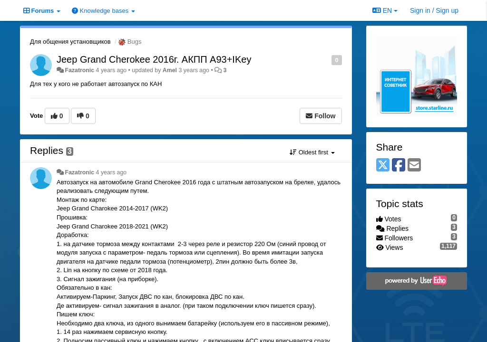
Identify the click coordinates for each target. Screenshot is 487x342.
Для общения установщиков (70, 41)
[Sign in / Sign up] (434, 10)
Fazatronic (79, 70)
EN (385, 10)
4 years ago (111, 172)
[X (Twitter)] (383, 165)
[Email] (414, 165)
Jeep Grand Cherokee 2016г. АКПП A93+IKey (154, 59)
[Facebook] (398, 165)
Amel (170, 70)
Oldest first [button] (312, 152)
